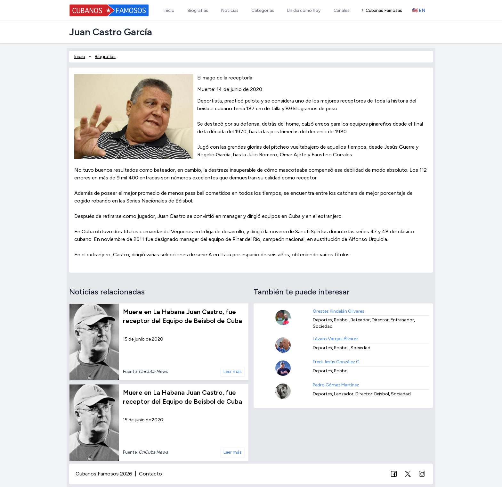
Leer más (232, 371)
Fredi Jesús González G (336, 362)
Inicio (79, 56)
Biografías (105, 56)
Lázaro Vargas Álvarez (335, 339)
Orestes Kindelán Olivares (338, 311)
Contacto (150, 474)
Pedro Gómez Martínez (336, 385)
